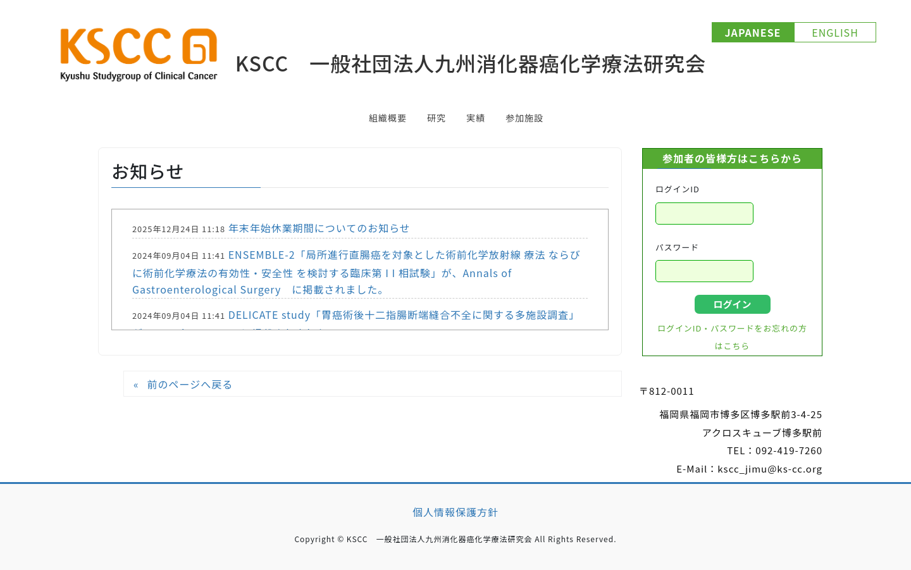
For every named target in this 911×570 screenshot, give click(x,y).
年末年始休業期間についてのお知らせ (319, 227)
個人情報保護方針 (455, 511)
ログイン (732, 304)
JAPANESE (753, 32)
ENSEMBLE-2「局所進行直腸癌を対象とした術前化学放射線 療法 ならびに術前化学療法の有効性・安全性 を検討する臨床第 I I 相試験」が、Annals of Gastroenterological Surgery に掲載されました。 (356, 272)
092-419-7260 (788, 450)
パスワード (677, 247)
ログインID (677, 189)
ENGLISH (835, 32)
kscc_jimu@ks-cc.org (769, 468)
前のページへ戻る (190, 384)
